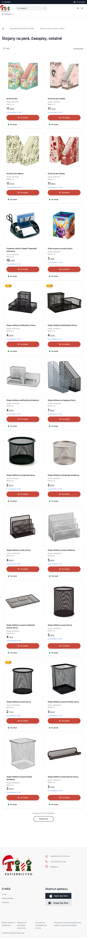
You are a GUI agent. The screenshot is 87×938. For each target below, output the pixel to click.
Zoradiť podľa (79, 49)
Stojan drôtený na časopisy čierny (62, 400)
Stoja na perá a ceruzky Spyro (60, 248)
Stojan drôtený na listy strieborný (61, 550)
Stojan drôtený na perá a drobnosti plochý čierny (20, 626)
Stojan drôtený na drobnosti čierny (20, 475)
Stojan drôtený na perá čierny (60, 625)
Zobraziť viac (43, 819)
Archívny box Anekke (56, 99)
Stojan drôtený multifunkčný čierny (21, 325)
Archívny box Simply (56, 173)
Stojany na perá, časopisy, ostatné (52, 29)
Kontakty (5, 902)
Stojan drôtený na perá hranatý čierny (63, 702)
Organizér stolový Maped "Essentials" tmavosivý (21, 249)
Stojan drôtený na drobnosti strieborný (63, 475)
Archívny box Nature (14, 173)
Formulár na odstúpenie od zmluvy (41, 925)
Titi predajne (80, 2)
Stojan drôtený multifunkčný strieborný (22, 400)
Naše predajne (7, 898)
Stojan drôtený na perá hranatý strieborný (19, 778)
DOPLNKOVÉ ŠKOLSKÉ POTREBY (22, 29)
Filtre (6, 49)
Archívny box (11, 99)
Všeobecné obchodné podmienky (21, 925)
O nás (4, 894)
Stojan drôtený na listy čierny (18, 550)
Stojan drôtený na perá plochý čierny (63, 777)
